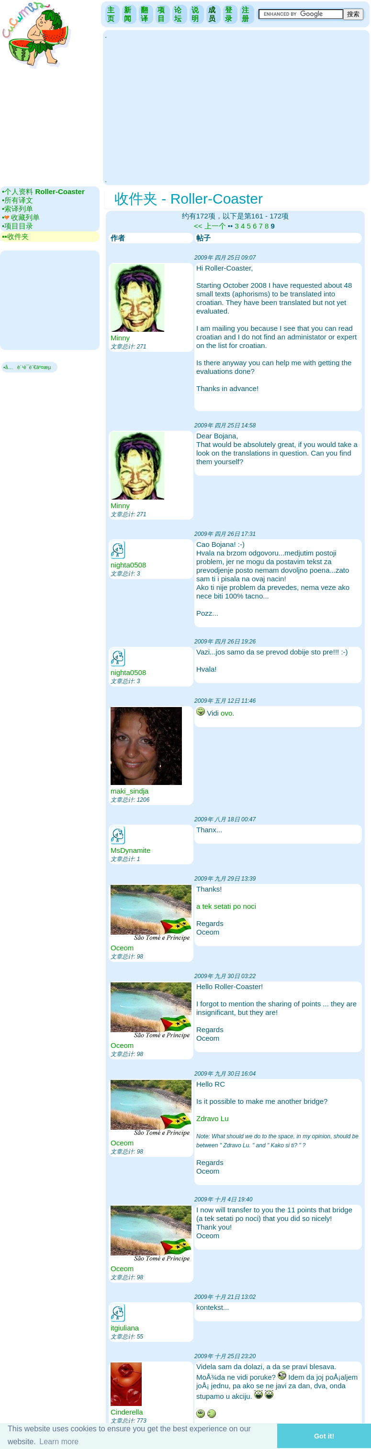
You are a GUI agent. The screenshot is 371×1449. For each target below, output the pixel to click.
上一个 (215, 226)
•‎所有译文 (17, 200)
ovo (226, 713)
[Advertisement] (236, 107)
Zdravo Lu (212, 1118)
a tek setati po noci (226, 906)
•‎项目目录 (17, 226)
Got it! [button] (324, 1436)
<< (198, 226)
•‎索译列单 (17, 209)
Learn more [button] (59, 1442)
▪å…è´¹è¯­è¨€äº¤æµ (29, 367)
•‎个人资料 (43, 191)
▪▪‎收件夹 (15, 236)
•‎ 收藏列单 (21, 217)
